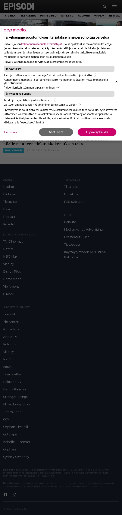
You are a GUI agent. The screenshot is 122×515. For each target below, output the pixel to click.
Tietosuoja (10, 132)
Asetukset (56, 132)
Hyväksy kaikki (97, 132)
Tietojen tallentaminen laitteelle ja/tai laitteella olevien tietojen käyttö (50, 75)
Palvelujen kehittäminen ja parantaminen (32, 87)
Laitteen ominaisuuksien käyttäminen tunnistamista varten (43, 104)
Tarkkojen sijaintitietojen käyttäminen (30, 100)
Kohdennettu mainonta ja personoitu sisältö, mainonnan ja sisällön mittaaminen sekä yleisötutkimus (61, 81)
